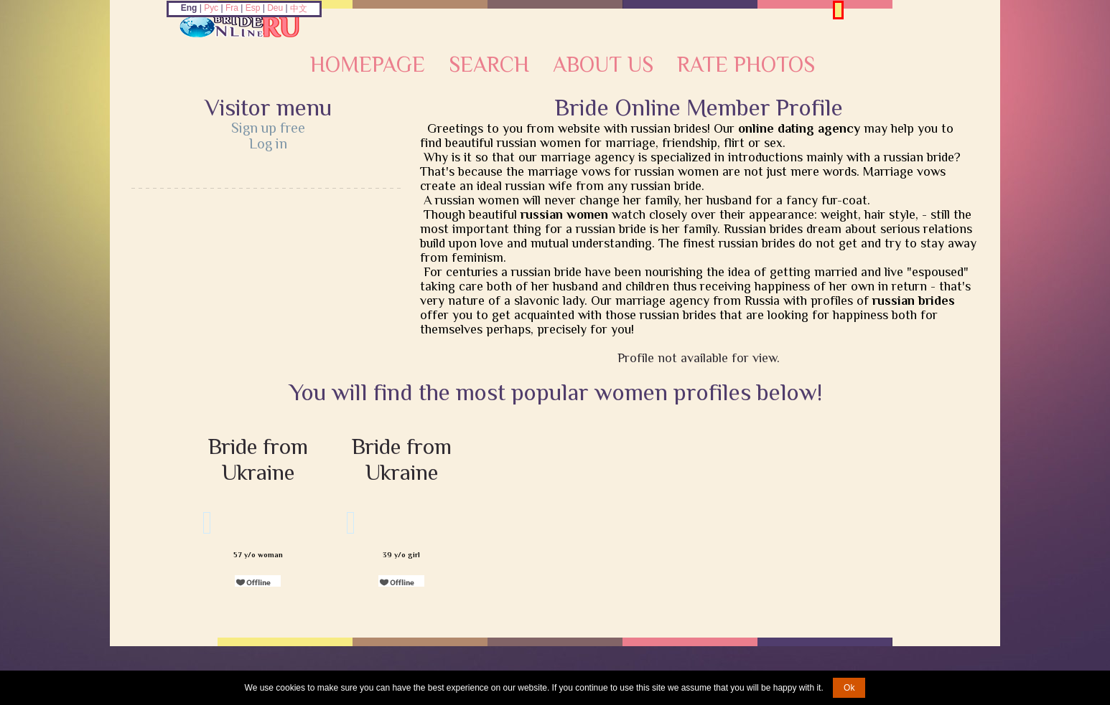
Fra (231, 8)
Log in (268, 143)
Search (489, 64)
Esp (253, 8)
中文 (298, 9)
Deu (275, 8)
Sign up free (268, 128)
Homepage (367, 64)
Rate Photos (746, 64)
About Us (603, 64)
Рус (211, 8)
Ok (849, 688)
